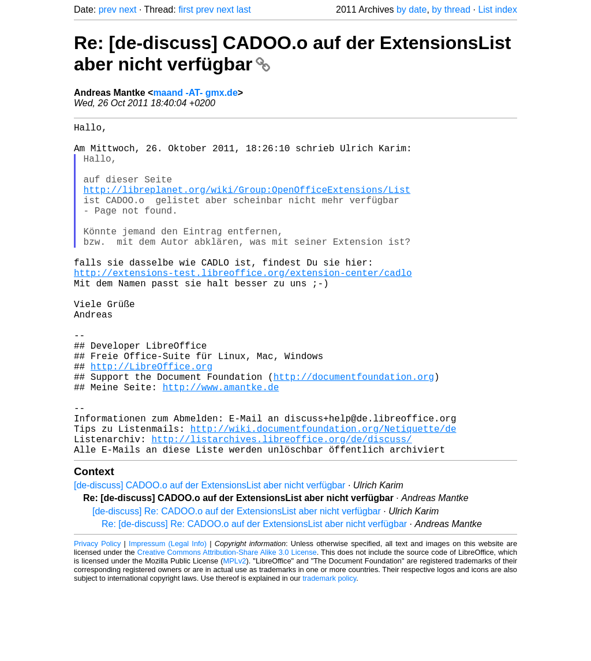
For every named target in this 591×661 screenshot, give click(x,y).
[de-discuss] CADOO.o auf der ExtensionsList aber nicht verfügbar (209, 559)
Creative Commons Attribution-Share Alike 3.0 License (227, 626)
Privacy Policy (97, 617)
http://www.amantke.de (221, 446)
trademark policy (329, 652)
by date (412, 9)
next (127, 9)
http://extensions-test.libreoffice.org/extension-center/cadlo (243, 307)
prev (108, 9)
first (185, 9)
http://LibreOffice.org (151, 421)
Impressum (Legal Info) (168, 617)
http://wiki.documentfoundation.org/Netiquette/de (323, 497)
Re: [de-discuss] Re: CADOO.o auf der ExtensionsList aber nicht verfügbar (254, 598)
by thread (451, 9)
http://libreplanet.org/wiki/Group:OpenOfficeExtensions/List (247, 205)
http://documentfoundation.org (354, 434)
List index (497, 9)
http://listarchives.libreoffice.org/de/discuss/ (281, 510)
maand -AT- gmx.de (195, 93)
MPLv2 (234, 634)
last (244, 9)
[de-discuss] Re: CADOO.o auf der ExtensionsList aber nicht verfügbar (236, 585)
